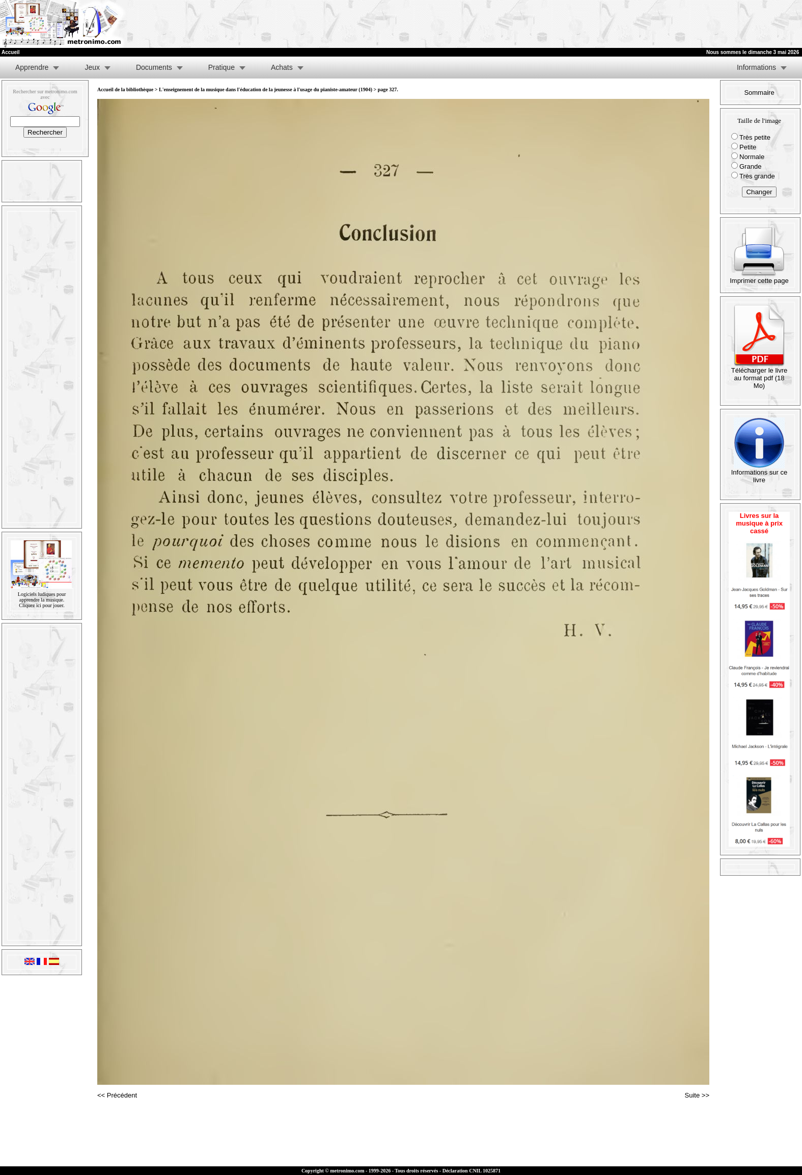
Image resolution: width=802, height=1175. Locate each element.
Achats (282, 67)
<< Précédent (117, 1095)
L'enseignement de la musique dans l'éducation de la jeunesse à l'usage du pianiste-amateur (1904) (265, 89)
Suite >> (697, 1095)
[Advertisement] (677, 24)
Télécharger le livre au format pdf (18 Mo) (759, 374)
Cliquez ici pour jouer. (41, 605)
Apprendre (31, 67)
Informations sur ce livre (759, 473)
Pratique (221, 67)
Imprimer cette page (759, 277)
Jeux (92, 67)
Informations (756, 67)
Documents (154, 67)
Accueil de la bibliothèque (125, 89)
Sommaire (759, 92)
